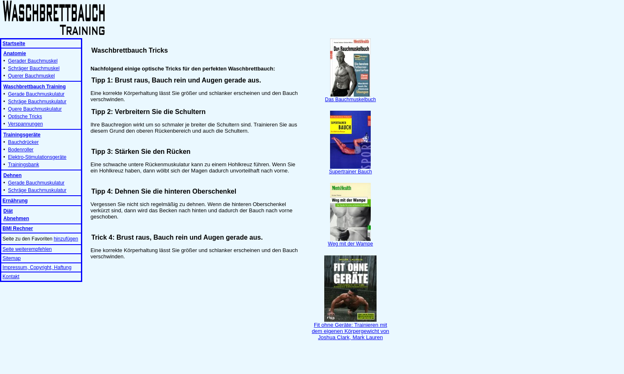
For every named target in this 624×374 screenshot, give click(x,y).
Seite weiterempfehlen (27, 249)
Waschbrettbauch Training (34, 87)
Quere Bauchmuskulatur (34, 109)
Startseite (13, 43)
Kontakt (11, 276)
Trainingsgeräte (21, 135)
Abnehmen (16, 218)
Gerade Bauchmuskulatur (36, 94)
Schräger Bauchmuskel (33, 68)
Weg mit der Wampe (350, 241)
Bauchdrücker (23, 142)
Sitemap (11, 258)
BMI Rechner (17, 228)
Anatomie (14, 53)
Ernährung (15, 201)
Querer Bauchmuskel (31, 76)
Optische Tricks (25, 116)
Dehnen (12, 175)
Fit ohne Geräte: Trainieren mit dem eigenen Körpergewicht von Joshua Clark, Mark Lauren (350, 328)
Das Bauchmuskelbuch (350, 97)
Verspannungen (25, 124)
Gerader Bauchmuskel (32, 61)
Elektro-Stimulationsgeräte (37, 157)
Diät (8, 211)
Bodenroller (20, 150)
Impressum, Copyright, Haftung (36, 267)
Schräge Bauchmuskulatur (37, 101)
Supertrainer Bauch (350, 169)
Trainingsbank (23, 165)
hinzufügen (66, 239)
